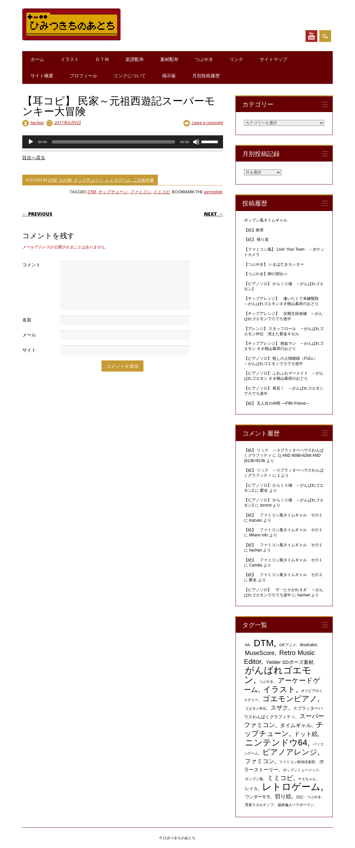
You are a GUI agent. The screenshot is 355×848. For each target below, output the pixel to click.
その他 (65, 180)
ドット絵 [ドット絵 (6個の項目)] (306, 734)
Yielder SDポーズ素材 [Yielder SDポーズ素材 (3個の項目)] (289, 662)
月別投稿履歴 (206, 75)
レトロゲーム (118, 180)
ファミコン (140, 192)
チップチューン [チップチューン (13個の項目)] (283, 729)
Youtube (311, 36)
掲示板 (169, 75)
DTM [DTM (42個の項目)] (264, 643)
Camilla (255, 565)
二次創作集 (143, 180)
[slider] (113, 142)
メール (29, 335)
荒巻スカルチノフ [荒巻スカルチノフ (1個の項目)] (259, 805)
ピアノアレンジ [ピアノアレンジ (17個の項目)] (289, 752)
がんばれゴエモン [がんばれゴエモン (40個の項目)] (277, 675)
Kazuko (255, 520)
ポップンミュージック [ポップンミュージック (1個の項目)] (301, 770)
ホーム (37, 59)
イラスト (70, 59)
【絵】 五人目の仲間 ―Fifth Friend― (276, 403)
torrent (265, 505)
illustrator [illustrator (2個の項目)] (308, 644)
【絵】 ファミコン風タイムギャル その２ (283, 574)
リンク (236, 59)
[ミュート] (196, 142)
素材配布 (169, 59)
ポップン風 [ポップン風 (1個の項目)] (254, 779)
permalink (213, 192)
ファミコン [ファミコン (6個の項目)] (259, 761)
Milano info (258, 535)
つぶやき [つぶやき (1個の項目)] (266, 682)
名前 (26, 320)
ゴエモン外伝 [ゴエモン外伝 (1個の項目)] (256, 708)
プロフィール (83, 75)
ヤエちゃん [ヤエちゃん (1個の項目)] (307, 779)
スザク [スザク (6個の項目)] (279, 707)
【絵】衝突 (254, 230)
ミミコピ (161, 192)
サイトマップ (273, 59)
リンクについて (130, 75)
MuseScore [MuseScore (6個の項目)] (259, 653)
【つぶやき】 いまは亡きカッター (274, 264)
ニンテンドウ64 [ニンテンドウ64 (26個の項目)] (276, 742)
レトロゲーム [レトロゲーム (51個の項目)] (291, 786)
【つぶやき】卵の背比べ (265, 274)
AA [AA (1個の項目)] (247, 645)
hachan (37, 122)
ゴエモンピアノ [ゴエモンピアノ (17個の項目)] (289, 698)
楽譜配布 (134, 59)
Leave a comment (207, 122)
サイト (29, 350)
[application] (122, 141)
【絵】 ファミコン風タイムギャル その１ (283, 515)
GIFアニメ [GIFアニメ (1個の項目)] (287, 645)
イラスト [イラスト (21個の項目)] (279, 689)
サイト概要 (41, 75)
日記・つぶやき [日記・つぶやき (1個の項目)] (308, 797)
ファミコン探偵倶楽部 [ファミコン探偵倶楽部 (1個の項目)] (297, 762)
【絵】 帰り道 (256, 239)
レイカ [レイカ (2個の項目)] (251, 788)
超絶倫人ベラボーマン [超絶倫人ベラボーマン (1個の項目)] (296, 805)
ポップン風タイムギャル (265, 220)
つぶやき (204, 59)
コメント (31, 264)
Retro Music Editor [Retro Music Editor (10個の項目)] (279, 657)
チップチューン (88, 180)
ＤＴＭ (102, 59)
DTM (52, 180)
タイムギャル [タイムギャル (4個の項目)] (295, 725)
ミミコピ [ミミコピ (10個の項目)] (280, 777)
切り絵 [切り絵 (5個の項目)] (283, 796)
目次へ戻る (33, 157)
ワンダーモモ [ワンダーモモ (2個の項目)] (258, 796)
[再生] (31, 142)
